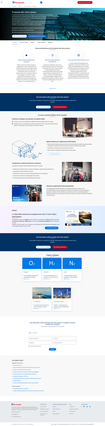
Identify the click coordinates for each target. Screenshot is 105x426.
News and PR (72, 411)
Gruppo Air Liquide (73, 409)
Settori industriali (50, 7)
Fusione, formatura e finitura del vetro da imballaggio (26, 377)
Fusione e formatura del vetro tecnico (22, 374)
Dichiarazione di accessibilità (87, 424)
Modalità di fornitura (44, 409)
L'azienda (58, 7)
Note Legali (54, 424)
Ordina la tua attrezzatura (29, 7)
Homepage (14, 11)
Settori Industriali (56, 409)
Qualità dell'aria (17, 385)
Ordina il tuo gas (17, 7)
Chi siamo (71, 413)
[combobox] (35, 2)
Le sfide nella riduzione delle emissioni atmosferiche (25, 387)
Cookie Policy (75, 424)
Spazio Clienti (56, 413)
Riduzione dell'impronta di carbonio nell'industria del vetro (27, 383)
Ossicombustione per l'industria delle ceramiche (24, 379)
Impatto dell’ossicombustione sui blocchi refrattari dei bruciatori (28, 395)
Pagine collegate (41, 47)
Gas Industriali (43, 406)
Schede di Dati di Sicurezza (43, 414)
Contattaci (50, 47)
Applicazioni (41, 7)
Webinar (33, 47)
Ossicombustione (27, 11)
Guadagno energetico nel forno (20, 381)
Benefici (15, 47)
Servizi (54, 411)
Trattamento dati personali (64, 424)
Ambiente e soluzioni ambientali (21, 393)
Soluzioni (20, 11)
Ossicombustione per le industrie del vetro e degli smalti (26, 372)
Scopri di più (53, 93)
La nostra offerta (24, 47)
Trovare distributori (44, 411)
